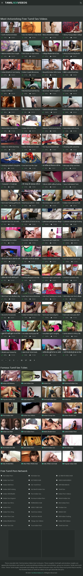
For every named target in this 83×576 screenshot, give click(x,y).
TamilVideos (16, 2)
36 (21, 360)
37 (26, 360)
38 (30, 360)
